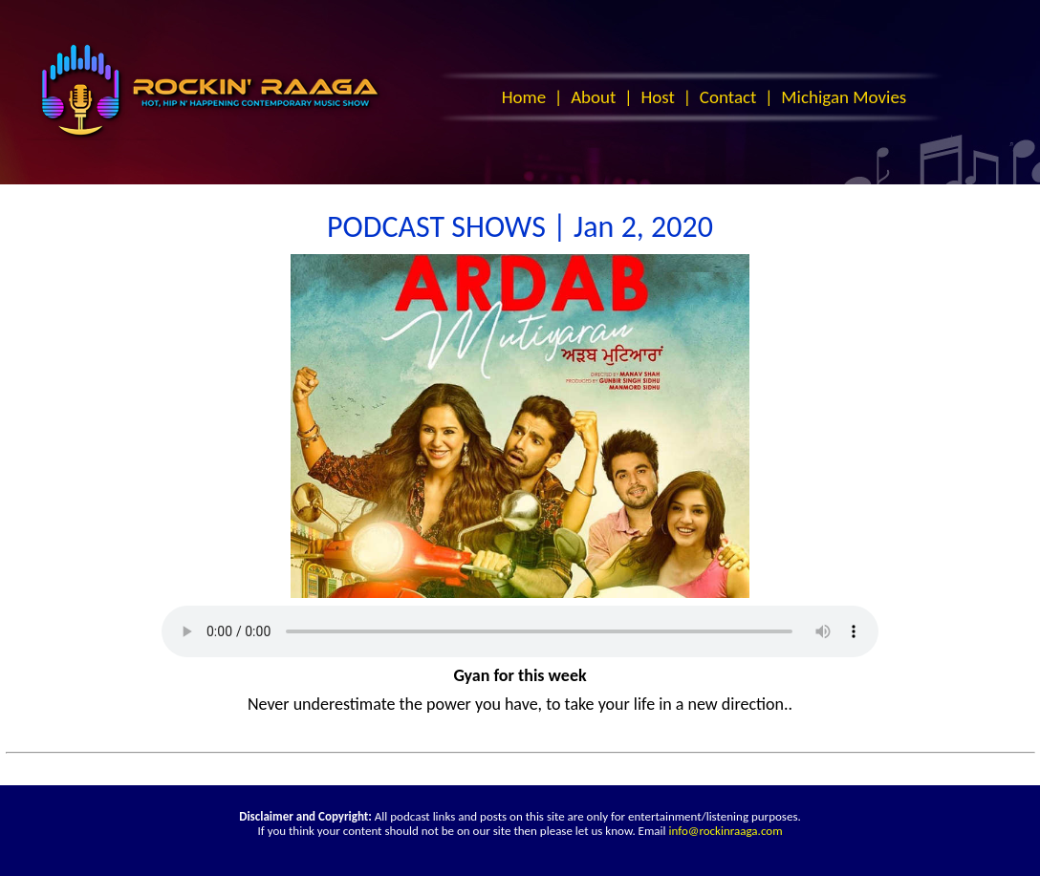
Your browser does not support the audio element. (520, 631)
